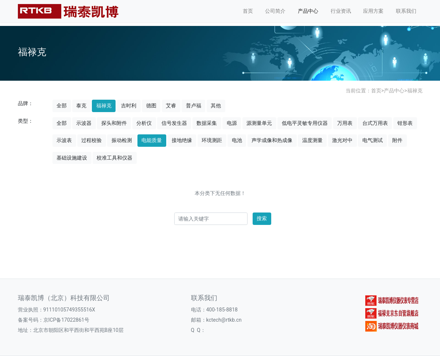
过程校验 (91, 140)
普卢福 (193, 105)
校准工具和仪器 (114, 158)
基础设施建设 (72, 158)
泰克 (81, 105)
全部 (62, 105)
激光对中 (342, 140)
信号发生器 (174, 123)
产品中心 (308, 11)
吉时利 (128, 105)
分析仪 (144, 123)
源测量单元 (259, 123)
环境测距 (212, 140)
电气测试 (372, 140)
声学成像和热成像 (272, 140)
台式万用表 (375, 123)
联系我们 (406, 11)
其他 (216, 105)
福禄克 (415, 90)
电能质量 (151, 140)
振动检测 (122, 140)
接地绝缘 (182, 140)
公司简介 (275, 11)
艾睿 (171, 105)
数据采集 (206, 123)
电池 (237, 140)
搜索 (262, 218)
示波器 (83, 123)
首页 (248, 11)
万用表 (345, 123)
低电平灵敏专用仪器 (305, 123)
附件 (397, 140)
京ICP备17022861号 (66, 320)
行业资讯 (341, 11)
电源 (232, 123)
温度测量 (312, 140)
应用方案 (373, 11)
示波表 (64, 140)
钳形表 (405, 123)
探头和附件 (114, 123)
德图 (151, 105)
